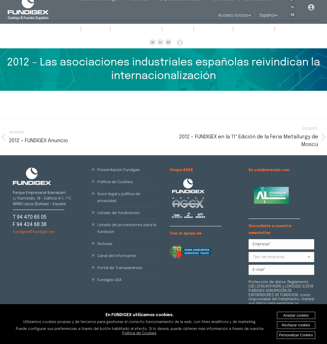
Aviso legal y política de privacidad (118, 197)
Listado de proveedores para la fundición (126, 228)
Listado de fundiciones (118, 213)
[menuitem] (53, 28)
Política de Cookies (115, 182)
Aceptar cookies (296, 315)
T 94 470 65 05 (29, 217)
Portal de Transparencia (119, 268)
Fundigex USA (109, 280)
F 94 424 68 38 (29, 224)
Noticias (104, 244)
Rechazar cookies (296, 325)
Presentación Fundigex (118, 170)
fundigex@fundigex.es (33, 232)
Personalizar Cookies (296, 335)
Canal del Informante (116, 256)
